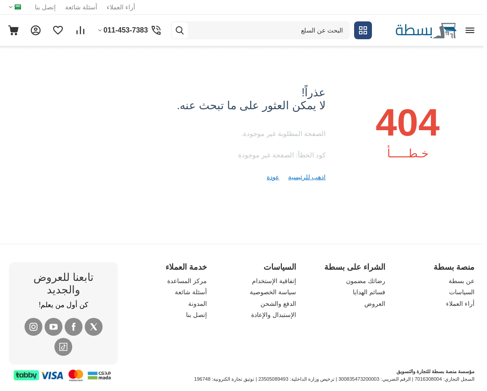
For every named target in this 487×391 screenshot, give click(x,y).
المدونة (197, 303)
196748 (202, 379)
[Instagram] (33, 327)
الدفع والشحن (278, 303)
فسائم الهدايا (369, 292)
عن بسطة (462, 280)
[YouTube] (53, 327)
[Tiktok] (63, 347)
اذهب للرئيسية (307, 177)
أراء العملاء (121, 7)
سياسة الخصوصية (273, 292)
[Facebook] (74, 327)
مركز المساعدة (187, 280)
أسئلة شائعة (81, 7)
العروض (374, 303)
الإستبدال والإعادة (273, 314)
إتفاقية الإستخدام (274, 280)
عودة (273, 177)
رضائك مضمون (365, 280)
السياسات (462, 292)
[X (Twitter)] (94, 327)
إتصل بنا (45, 7)
